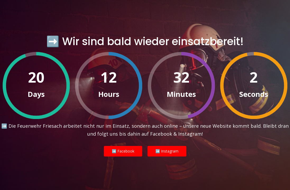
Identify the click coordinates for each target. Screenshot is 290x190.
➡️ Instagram (166, 151)
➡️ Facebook (123, 151)
